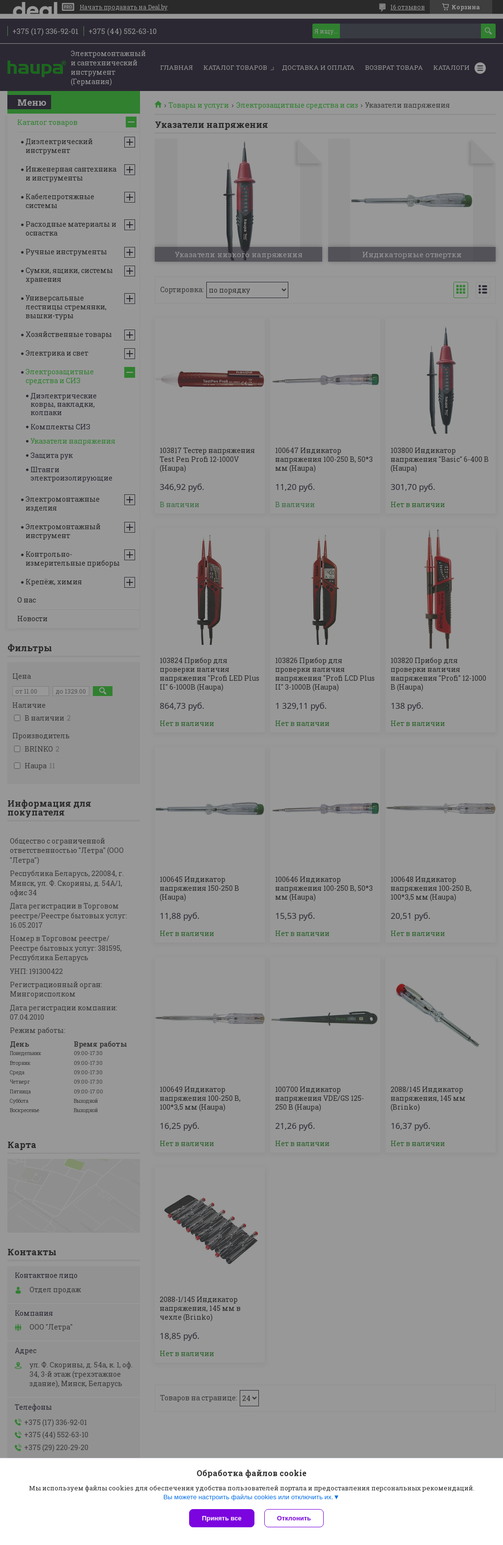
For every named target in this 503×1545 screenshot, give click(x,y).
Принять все (222, 1518)
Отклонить (294, 1518)
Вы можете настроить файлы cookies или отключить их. (248, 1497)
